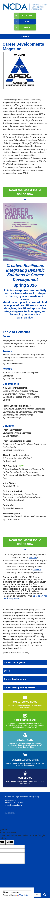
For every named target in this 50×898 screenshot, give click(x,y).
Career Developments (15, 679)
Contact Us (9, 797)
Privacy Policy (34, 797)
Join (21, 21)
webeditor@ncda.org (13, 805)
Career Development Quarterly (19, 687)
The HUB (37, 569)
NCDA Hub (23, 16)
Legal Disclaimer (21, 797)
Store (7, 670)
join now (33, 557)
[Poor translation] (9, 842)
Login (22, 27)
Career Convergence (14, 662)
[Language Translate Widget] (17, 892)
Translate (21, 895)
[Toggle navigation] (25, 36)
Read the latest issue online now (25, 192)
